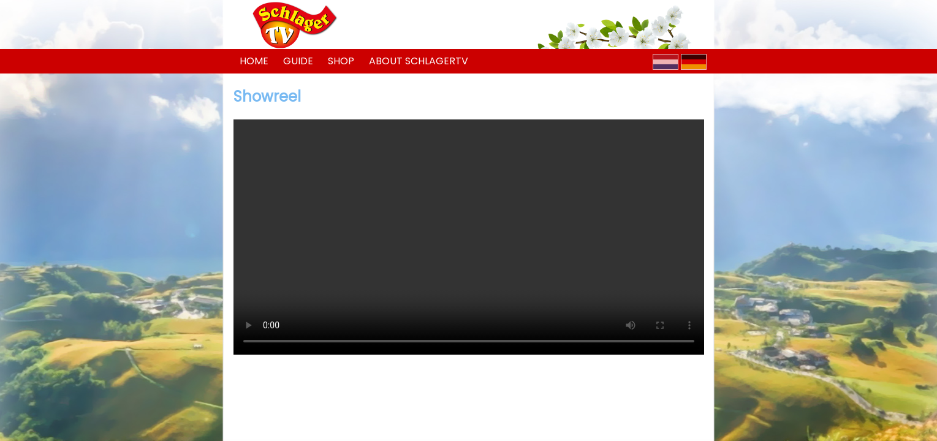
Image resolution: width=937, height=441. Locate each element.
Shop (341, 61)
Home (254, 61)
